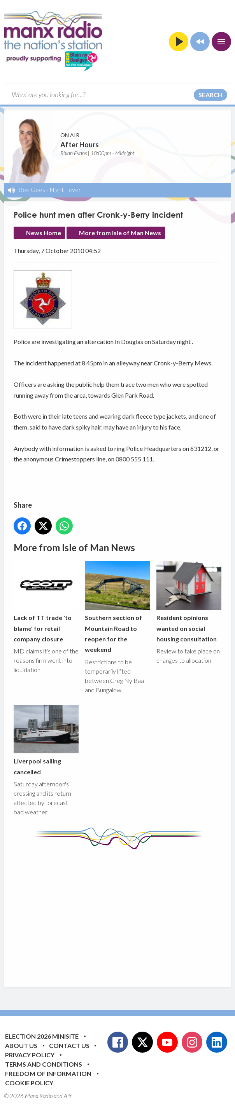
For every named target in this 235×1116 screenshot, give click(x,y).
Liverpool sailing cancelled (46, 740)
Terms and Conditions (43, 1064)
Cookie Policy (29, 1082)
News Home (43, 232)
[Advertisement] (124, 912)
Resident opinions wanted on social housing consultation (188, 602)
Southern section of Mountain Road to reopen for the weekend (117, 607)
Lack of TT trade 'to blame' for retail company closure (46, 602)
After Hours (79, 144)
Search (210, 94)
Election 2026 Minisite (42, 1036)
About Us (21, 1045)
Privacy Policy (29, 1054)
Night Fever (65, 189)
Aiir (68, 1095)
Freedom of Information (48, 1073)
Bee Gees (31, 189)
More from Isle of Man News (120, 232)
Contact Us (69, 1045)
